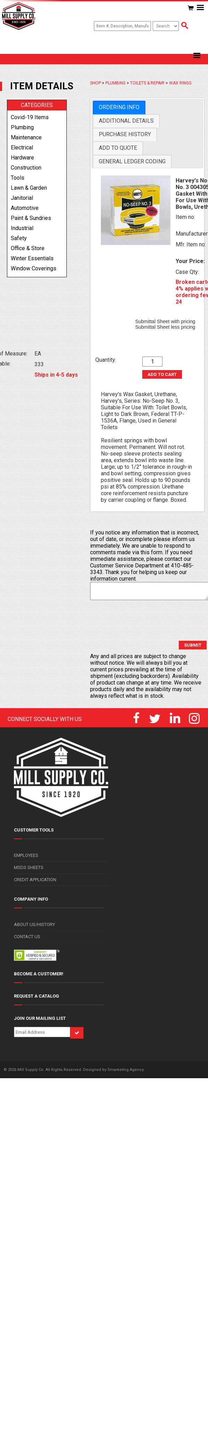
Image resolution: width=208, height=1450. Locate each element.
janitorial (22, 198)
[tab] (119, 107)
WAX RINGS (180, 83)
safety (19, 238)
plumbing (22, 127)
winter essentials (32, 258)
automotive (25, 208)
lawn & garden (29, 188)
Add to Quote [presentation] (118, 148)
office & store (28, 248)
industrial (22, 228)
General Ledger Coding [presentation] (132, 161)
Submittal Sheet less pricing (165, 327)
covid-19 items (30, 117)
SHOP (95, 83)
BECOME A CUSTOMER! (38, 973)
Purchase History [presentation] (125, 134)
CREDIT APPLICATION (35, 879)
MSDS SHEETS (28, 867)
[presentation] (143, 620)
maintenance (26, 137)
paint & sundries (31, 218)
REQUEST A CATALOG (36, 996)
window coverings (33, 268)
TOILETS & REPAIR (147, 83)
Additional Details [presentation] (126, 120)
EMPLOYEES (26, 855)
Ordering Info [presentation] (119, 107)
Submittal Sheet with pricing (165, 321)
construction (26, 167)
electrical (22, 147)
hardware (22, 157)
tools (17, 177)
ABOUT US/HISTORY (34, 924)
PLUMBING (115, 83)
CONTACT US (27, 936)
